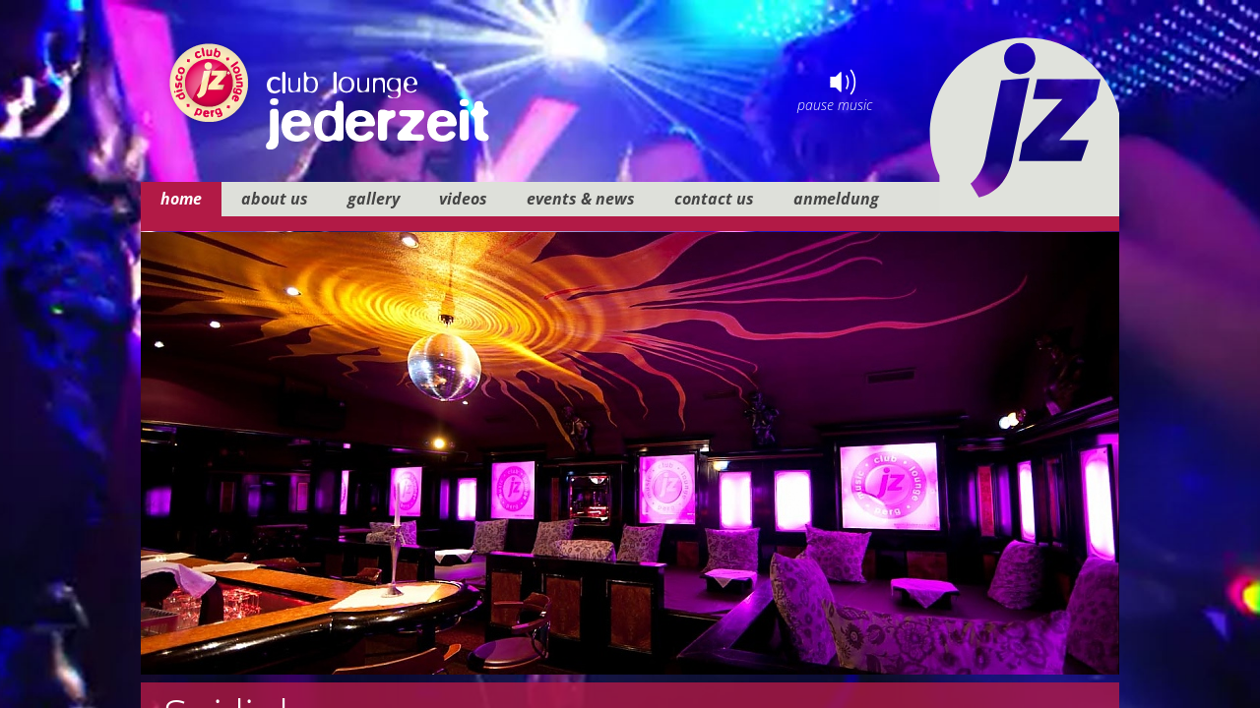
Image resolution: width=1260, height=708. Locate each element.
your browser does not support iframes (630, 354)
